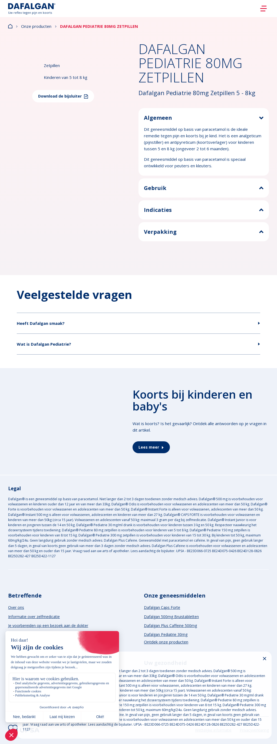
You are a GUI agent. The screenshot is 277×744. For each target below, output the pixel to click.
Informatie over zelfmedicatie (34, 616)
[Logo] (31, 8)
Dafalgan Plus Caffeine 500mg (170, 625)
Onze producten (36, 26)
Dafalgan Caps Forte (162, 607)
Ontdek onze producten (166, 642)
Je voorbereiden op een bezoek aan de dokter (48, 625)
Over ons (16, 607)
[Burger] (263, 8)
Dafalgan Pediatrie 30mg (165, 634)
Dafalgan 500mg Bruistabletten (171, 616)
